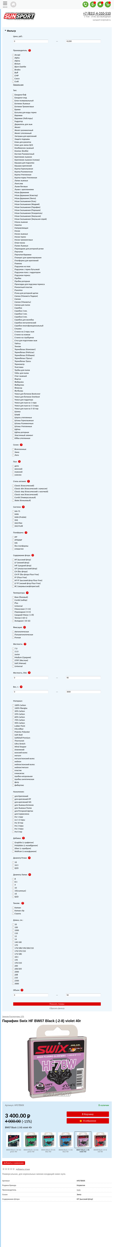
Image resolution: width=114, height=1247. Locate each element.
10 (14, 924)
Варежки (17, 115)
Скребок (17, 308)
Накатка (17, 225)
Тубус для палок (20, 373)
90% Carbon (18, 723)
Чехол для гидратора (22, 400)
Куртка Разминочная (22, 172)
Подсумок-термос (21, 275)
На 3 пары (18, 829)
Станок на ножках (21, 335)
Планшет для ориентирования (26, 258)
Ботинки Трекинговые (23, 107)
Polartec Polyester (21, 732)
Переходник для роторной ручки (28, 249)
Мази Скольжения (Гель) (24, 201)
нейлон (16, 762)
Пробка (16, 278)
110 (15, 933)
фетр (15, 782)
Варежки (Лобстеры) (22, 118)
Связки (16, 299)
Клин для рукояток (21, 142)
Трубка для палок (21, 370)
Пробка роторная (21, 281)
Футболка (17, 391)
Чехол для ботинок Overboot (26, 397)
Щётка (16, 429)
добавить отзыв (23, 1169)
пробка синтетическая (23, 779)
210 (15, 978)
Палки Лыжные (20, 246)
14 (14, 939)
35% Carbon (18, 714)
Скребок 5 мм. (19, 314)
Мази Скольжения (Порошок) (26, 210)
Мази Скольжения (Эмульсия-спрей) (29, 219)
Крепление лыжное (22, 157)
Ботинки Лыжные (21, 104)
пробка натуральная (22, 776)
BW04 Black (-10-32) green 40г (13, 1151)
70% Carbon (18, 720)
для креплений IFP (21, 799)
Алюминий (18, 750)
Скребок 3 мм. (19, 311)
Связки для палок (21, 305)
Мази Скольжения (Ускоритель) (27, 213)
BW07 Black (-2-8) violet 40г (82, 1151)
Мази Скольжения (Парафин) (26, 207)
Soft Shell (17, 735)
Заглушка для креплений (24, 136)
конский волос (19, 753)
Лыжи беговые (20, 187)
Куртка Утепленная (21, 175)
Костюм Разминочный (23, 154)
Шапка (16, 412)
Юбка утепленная (21, 438)
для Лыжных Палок (22, 808)
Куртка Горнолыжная (22, 169)
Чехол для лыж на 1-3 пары (25, 406)
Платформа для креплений (25, 261)
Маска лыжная (20, 222)
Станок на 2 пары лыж (23, 332)
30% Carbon (18, 711)
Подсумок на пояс (21, 267)
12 (14, 936)
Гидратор (17, 121)
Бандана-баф (19, 95)
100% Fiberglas (19, 708)
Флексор (17, 388)
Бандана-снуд (19, 98)
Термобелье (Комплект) (24, 349)
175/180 (17, 954)
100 (15, 927)
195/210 (17, 963)
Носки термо (19, 237)
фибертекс (18, 785)
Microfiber (18, 729)
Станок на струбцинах (23, 338)
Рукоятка (17, 290)
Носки (16, 231)
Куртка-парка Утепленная (24, 178)
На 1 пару (17, 817)
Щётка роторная (20, 432)
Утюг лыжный (19, 376)
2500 (15, 981)
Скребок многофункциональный (27, 326)
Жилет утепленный (21, 133)
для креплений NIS (21, 802)
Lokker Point (18, 726)
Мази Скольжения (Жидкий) (26, 204)
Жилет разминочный (22, 130)
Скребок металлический (24, 323)
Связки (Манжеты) (21, 302)
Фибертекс (18, 385)
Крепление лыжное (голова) (26, 160)
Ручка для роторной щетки (25, 293)
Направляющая (20, 228)
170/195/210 (19, 951)
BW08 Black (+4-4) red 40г (100, 1151)
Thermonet (18, 741)
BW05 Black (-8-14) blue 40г (48, 1151)
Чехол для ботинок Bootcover (26, 394)
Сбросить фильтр (57, 1008)
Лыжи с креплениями (23, 190)
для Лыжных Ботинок (23, 805)
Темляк (16, 346)
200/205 (17, 969)
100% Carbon (19, 705)
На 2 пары (18, 826)
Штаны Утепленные (22, 426)
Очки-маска (18, 243)
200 (15, 966)
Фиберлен (18, 382)
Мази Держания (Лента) (24, 198)
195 (15, 960)
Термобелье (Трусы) (22, 358)
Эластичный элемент (22, 435)
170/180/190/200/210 (23, 948)
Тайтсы (16, 344)
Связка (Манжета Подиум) (25, 296)
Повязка (17, 264)
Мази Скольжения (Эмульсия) (26, 216)
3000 (15, 984)
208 (15, 975)
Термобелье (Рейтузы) (23, 352)
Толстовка (17, 367)
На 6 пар (17, 832)
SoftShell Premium (21, 738)
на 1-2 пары (18, 820)
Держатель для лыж (22, 124)
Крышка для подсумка (23, 163)
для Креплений (20, 796)
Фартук (16, 379)
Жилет (16, 127)
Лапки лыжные (20, 181)
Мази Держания (20, 192)
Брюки (16, 110)
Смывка (17, 329)
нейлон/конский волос (23, 765)
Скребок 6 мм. (19, 317)
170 (15, 945)
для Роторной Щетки (22, 811)
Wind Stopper (19, 747)
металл (16, 756)
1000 (15, 930)
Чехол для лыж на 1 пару (24, 403)
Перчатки (17, 252)
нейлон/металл (20, 767)
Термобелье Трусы (21, 361)
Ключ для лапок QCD (22, 145)
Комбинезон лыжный (23, 148)
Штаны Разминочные (22, 423)
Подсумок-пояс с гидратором (26, 272)
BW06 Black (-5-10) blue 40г (66, 1151)
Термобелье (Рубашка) (23, 355)
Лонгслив (17, 184)
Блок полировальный (23, 101)
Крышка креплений (22, 166)
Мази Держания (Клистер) (25, 195)
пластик (17, 770)
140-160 (17, 942)
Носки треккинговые (22, 240)
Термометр (18, 364)
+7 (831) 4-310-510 (97, 13)
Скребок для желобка (23, 320)
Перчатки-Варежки (21, 255)
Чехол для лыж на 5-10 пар (25, 409)
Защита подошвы (21, 139)
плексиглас (18, 773)
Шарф (16, 415)
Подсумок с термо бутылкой (26, 269)
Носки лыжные (20, 234)
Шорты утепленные (22, 418)
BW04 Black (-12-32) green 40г (31, 1151)
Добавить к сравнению (14, 1163)
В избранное (87, 1120)
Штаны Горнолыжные (23, 421)
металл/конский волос (23, 759)
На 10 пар (17, 823)
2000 (15, 972)
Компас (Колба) (20, 151)
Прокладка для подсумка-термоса (28, 284)
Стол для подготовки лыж (24, 341)
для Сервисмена (20, 814)
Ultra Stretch (18, 744)
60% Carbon (18, 717)
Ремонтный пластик (22, 287)
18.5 (15, 957)
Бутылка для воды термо (24, 113)
